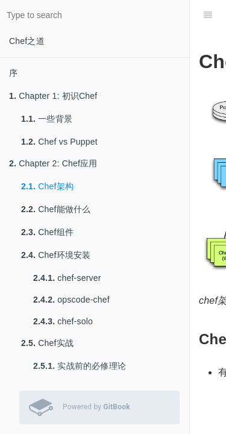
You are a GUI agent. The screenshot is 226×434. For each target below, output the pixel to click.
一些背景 (46, 119)
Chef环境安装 (55, 255)
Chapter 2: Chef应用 (53, 163)
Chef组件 (47, 232)
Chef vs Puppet (59, 141)
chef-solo (63, 321)
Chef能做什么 (55, 209)
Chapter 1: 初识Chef (53, 96)
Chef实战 (47, 343)
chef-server (67, 278)
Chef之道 (27, 41)
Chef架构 (47, 186)
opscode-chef (71, 299)
